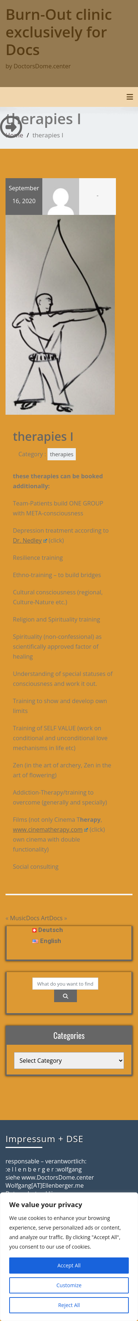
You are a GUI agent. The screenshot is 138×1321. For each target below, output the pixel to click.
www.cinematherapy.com (50, 829)
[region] (69, 1256)
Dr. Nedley (30, 540)
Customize (68, 1285)
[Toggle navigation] (130, 96)
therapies (61, 454)
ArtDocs (52, 918)
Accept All (69, 1265)
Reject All (69, 1305)
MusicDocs (24, 918)
